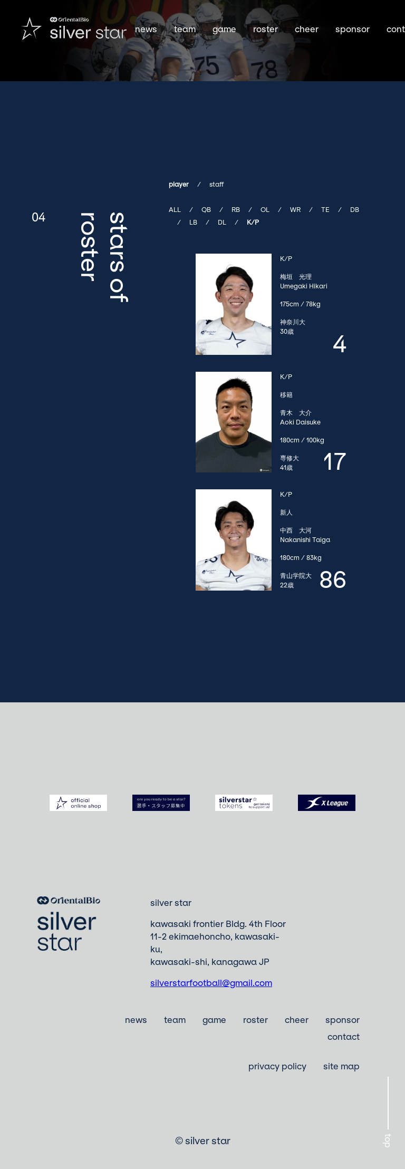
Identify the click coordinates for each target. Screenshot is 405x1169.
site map (341, 1065)
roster (265, 29)
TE (325, 209)
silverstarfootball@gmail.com (211, 982)
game (224, 29)
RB (236, 209)
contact (343, 1036)
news (146, 29)
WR (295, 209)
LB (193, 222)
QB (206, 209)
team (185, 29)
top (388, 1141)
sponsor (352, 29)
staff (216, 184)
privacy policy (277, 1065)
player (179, 184)
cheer (307, 29)
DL (222, 222)
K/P (253, 222)
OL (265, 209)
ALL (175, 209)
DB (354, 209)
